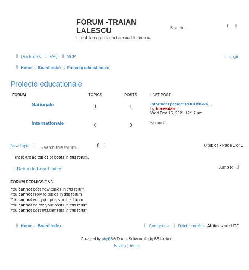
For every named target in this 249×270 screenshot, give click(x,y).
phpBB (107, 239)
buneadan (165, 108)
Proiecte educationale (46, 84)
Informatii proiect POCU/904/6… (181, 104)
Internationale (48, 123)
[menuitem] (49, 56)
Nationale (43, 104)
